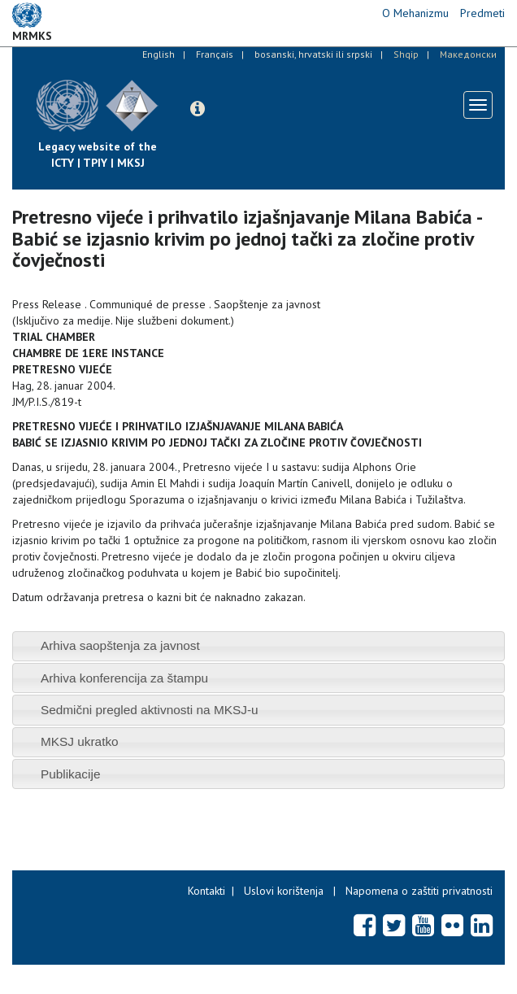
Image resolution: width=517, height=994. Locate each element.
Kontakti (206, 890)
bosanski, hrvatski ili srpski (313, 54)
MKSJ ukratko (80, 741)
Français (214, 54)
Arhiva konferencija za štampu (124, 678)
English (158, 54)
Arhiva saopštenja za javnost (120, 645)
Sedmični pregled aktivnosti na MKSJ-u (149, 710)
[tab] (258, 646)
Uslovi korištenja (284, 890)
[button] (197, 109)
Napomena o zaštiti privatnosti (419, 890)
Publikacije (71, 774)
